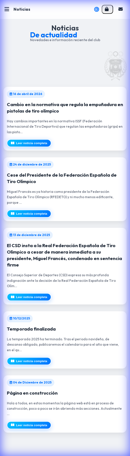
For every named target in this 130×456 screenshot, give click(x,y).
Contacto (120, 9)
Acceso (107, 9)
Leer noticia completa (29, 143)
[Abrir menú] (6, 9)
